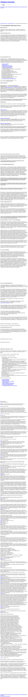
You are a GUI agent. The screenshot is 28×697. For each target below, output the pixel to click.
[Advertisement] (14, 15)
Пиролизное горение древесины (7, 66)
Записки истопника (20, 6)
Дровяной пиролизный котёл (7, 67)
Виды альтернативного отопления (7, 383)
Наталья (1, 582)
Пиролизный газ (5, 64)
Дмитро (1, 612)
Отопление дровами (7, 6)
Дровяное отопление (7, 2)
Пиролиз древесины (5, 63)
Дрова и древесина (13, 6)
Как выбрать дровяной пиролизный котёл (9, 78)
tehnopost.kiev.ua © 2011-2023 (5, 696)
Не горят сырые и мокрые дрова (7, 384)
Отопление (2, 6)
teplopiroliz (2, 578)
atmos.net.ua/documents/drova (5, 302)
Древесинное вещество (9, 87)
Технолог (1, 413)
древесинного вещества (16, 86)
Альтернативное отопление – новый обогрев (9, 385)
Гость (1, 402)
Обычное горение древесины (7, 65)
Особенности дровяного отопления (8, 381)
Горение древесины (5, 382)
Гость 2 (1, 657)
